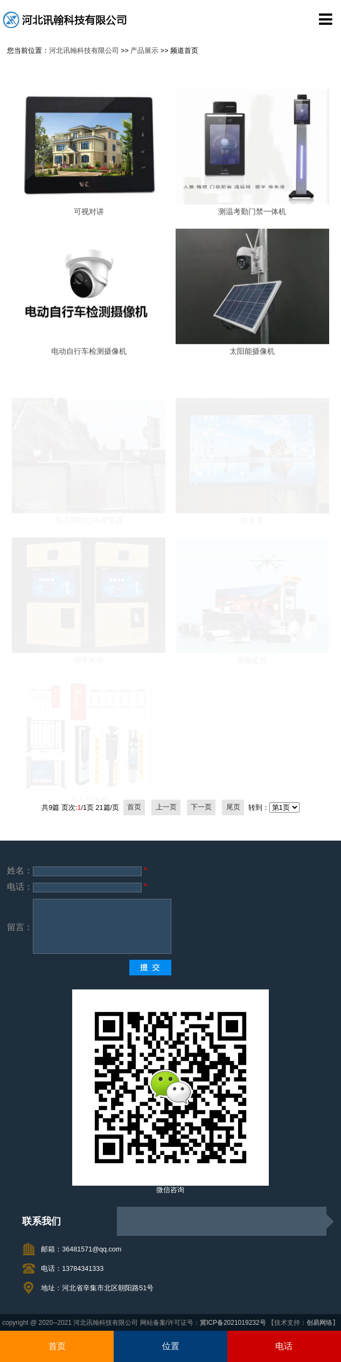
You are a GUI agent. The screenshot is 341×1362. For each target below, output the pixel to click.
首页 (57, 1346)
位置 (170, 1346)
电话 (284, 1346)
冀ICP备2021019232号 (233, 1322)
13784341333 (82, 1268)
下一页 (201, 807)
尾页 (233, 807)
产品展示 (144, 50)
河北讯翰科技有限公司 (84, 50)
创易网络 (319, 1322)
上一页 (166, 807)
